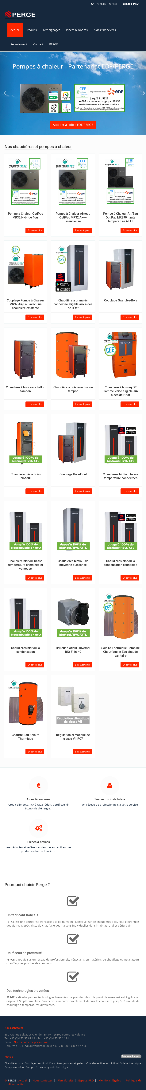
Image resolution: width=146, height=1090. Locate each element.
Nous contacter (42, 1080)
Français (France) (104, 4)
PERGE (53, 44)
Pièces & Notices (77, 30)
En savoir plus (35, 230)
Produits (31, 30)
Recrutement (18, 44)
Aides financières (105, 30)
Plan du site (65, 1080)
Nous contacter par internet (31, 1042)
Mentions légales (110, 1080)
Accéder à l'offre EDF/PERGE (73, 125)
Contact (38, 44)
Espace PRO (131, 4)
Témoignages (51, 30)
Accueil (15, 30)
